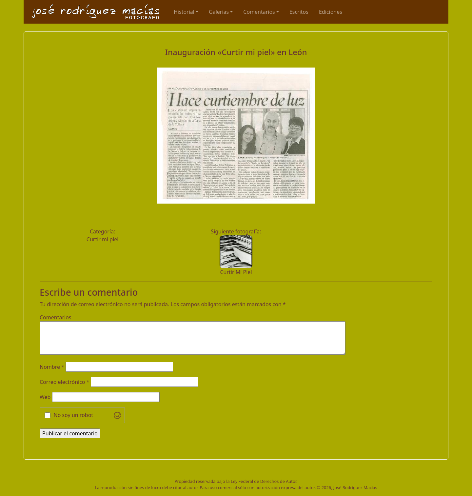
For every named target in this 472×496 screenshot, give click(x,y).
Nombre (52, 366)
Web (45, 397)
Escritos (298, 11)
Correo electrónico (64, 382)
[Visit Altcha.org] (117, 415)
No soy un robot (73, 415)
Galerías (219, 11)
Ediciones (330, 11)
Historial (184, 11)
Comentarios (259, 11)
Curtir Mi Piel (236, 272)
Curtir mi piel (103, 239)
